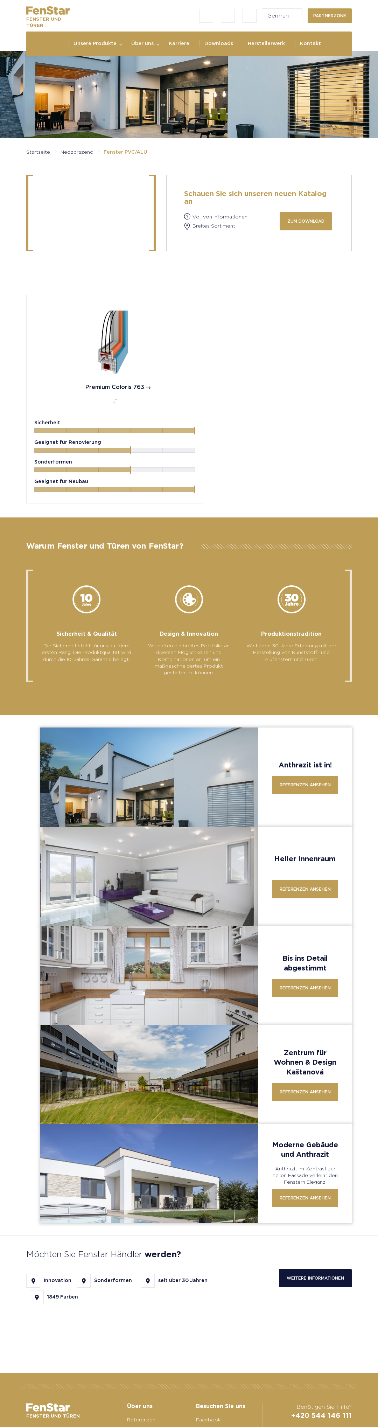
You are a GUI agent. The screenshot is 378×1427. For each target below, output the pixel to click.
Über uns (142, 43)
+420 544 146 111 (321, 1415)
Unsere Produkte (95, 43)
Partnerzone (329, 15)
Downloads (218, 43)
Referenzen (141, 1419)
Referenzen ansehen (305, 786)
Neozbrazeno (77, 152)
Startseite (38, 152)
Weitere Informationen (315, 1279)
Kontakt (310, 43)
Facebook (208, 1419)
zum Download (305, 221)
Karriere (179, 43)
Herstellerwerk (266, 43)
